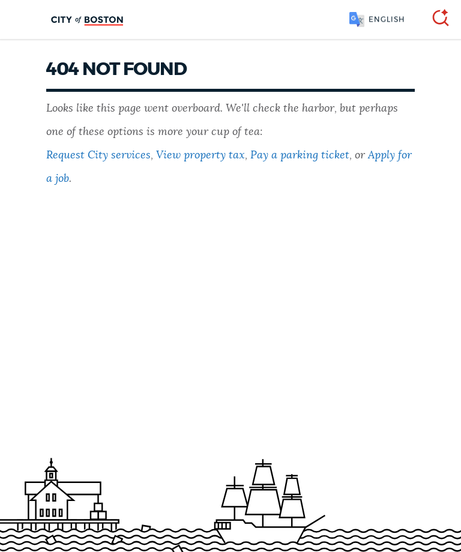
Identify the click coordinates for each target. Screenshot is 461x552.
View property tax (200, 155)
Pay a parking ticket (299, 155)
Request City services (98, 155)
